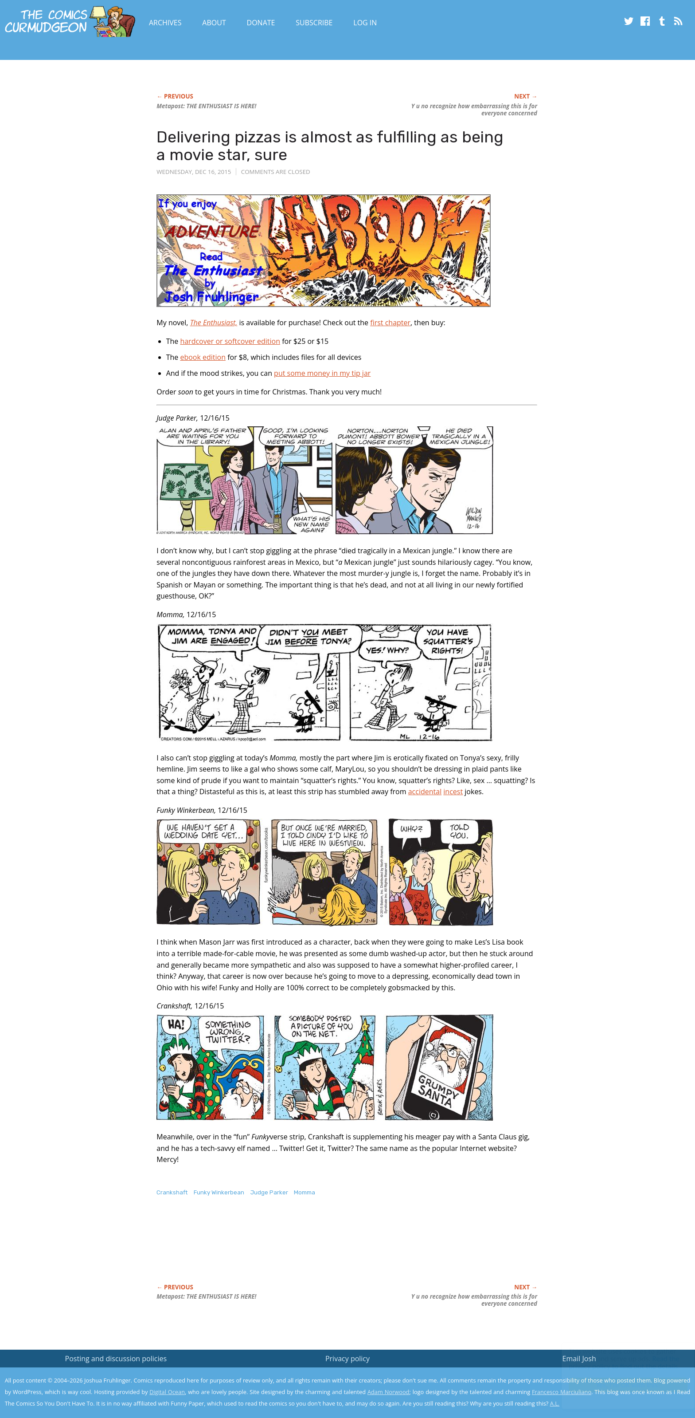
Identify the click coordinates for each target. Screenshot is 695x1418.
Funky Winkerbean (219, 1192)
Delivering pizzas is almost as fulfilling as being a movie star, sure (330, 145)
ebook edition (203, 357)
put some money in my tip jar (322, 373)
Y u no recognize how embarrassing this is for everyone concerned (474, 109)
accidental (424, 791)
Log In (365, 23)
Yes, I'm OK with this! (620, 1385)
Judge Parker (269, 1192)
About (214, 23)
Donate (261, 23)
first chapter (390, 322)
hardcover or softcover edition (230, 341)
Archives (165, 23)
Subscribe (314, 23)
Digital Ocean (167, 1392)
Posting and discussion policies (116, 1358)
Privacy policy (347, 1358)
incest (453, 791)
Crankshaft (171, 1192)
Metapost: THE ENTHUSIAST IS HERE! (206, 106)
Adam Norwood (388, 1392)
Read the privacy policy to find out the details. (616, 1362)
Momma (304, 1192)
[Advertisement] (317, 1249)
